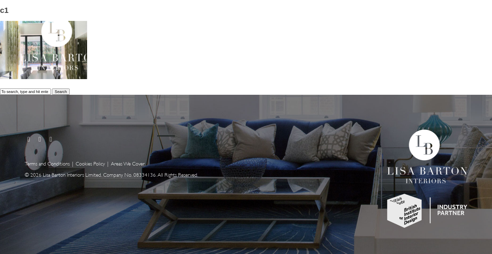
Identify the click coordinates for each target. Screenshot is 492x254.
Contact (459, 41)
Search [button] (61, 92)
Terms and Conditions (47, 163)
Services (337, 41)
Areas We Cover (128, 163)
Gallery (380, 41)
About (419, 41)
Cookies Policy (90, 163)
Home (297, 41)
